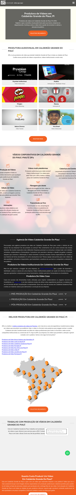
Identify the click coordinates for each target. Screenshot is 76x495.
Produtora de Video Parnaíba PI (11, 346)
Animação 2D (56, 106)
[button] (73, 2)
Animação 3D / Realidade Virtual (56, 83)
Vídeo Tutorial (19, 128)
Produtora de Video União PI (10, 350)
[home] (7, 2)
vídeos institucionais (46, 268)
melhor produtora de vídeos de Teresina (25, 326)
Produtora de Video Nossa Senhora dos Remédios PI (18, 339)
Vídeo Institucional (20, 83)
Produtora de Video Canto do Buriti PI (13, 341)
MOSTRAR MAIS (38, 139)
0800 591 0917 (18, 3)
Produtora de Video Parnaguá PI (12, 354)
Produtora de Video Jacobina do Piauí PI (14, 352)
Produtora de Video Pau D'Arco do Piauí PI (15, 348)
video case (17, 282)
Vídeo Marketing (19, 106)
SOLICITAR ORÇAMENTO (38, 33)
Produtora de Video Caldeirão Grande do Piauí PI (17, 343)
